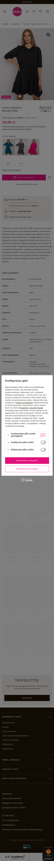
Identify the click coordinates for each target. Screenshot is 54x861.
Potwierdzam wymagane (27, 469)
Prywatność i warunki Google (31, 408)
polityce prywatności (24, 403)
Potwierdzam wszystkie (27, 460)
